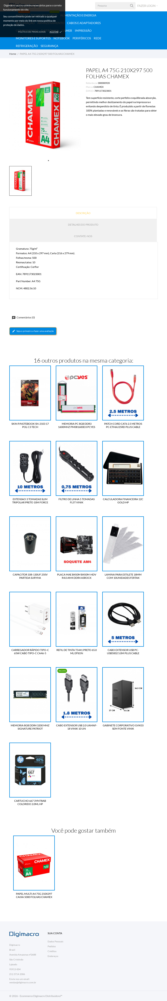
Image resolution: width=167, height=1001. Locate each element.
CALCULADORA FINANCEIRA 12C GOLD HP (123, 500)
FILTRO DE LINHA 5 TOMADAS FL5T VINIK (77, 500)
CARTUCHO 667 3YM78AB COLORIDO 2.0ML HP (30, 802)
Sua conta (55, 933)
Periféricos (82, 38)
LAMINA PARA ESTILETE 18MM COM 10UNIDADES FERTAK (123, 576)
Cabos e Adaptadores (84, 23)
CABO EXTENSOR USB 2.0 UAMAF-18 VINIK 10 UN (76, 727)
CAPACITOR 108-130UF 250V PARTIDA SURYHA (30, 576)
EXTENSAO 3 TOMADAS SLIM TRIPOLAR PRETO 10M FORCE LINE (30, 500)
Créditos (52, 951)
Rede (97, 38)
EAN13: (90, 90)
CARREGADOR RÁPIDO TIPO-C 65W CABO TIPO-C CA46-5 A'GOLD (30, 651)
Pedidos (52, 946)
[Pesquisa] (132, 5)
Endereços (53, 956)
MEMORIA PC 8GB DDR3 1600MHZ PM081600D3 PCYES (76, 425)
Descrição (83, 213)
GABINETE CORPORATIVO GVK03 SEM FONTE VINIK (123, 727)
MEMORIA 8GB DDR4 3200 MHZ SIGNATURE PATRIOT (30, 727)
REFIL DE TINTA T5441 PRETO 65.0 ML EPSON (76, 651)
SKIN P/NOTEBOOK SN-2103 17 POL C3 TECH (30, 425)
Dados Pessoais (55, 941)
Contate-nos (83, 236)
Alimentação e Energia (78, 15)
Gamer (67, 30)
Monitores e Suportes (33, 38)
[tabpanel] (45, 116)
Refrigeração (27, 46)
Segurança (49, 46)
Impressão (83, 30)
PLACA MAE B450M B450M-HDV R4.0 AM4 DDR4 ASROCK (76, 576)
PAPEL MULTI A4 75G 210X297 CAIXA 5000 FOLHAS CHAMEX (34, 895)
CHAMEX (99, 86)
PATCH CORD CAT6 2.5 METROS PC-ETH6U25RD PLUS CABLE (123, 425)
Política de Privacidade (32, 32)
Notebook (61, 38)
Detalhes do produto (83, 224)
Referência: (92, 83)
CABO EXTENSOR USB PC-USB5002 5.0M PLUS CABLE (123, 651)
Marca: (89, 86)
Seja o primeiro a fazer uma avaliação (33, 331)
